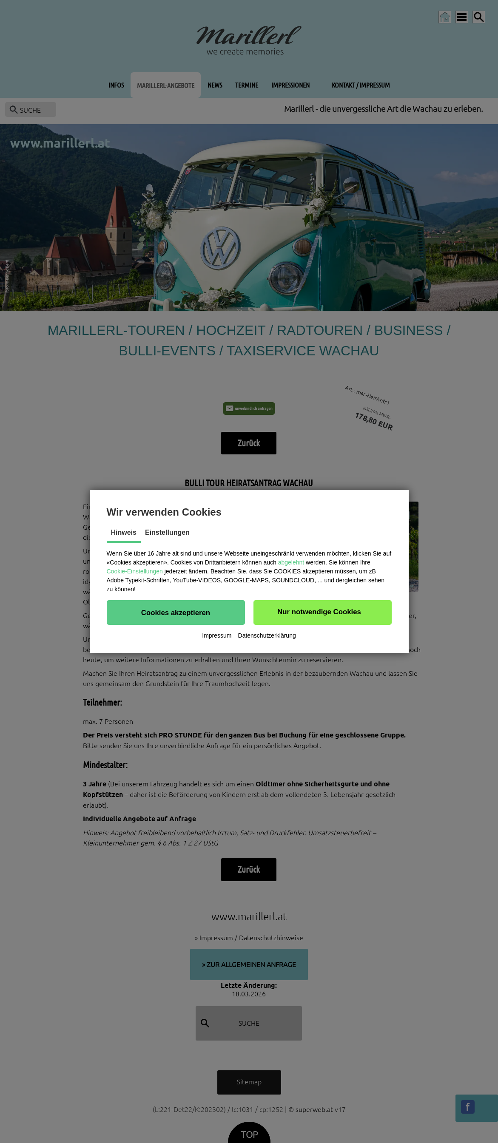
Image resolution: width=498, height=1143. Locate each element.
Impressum (216, 635)
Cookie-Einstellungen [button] (135, 571)
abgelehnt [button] (291, 562)
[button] (176, 612)
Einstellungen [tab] (167, 532)
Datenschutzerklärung (267, 635)
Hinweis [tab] (124, 532)
